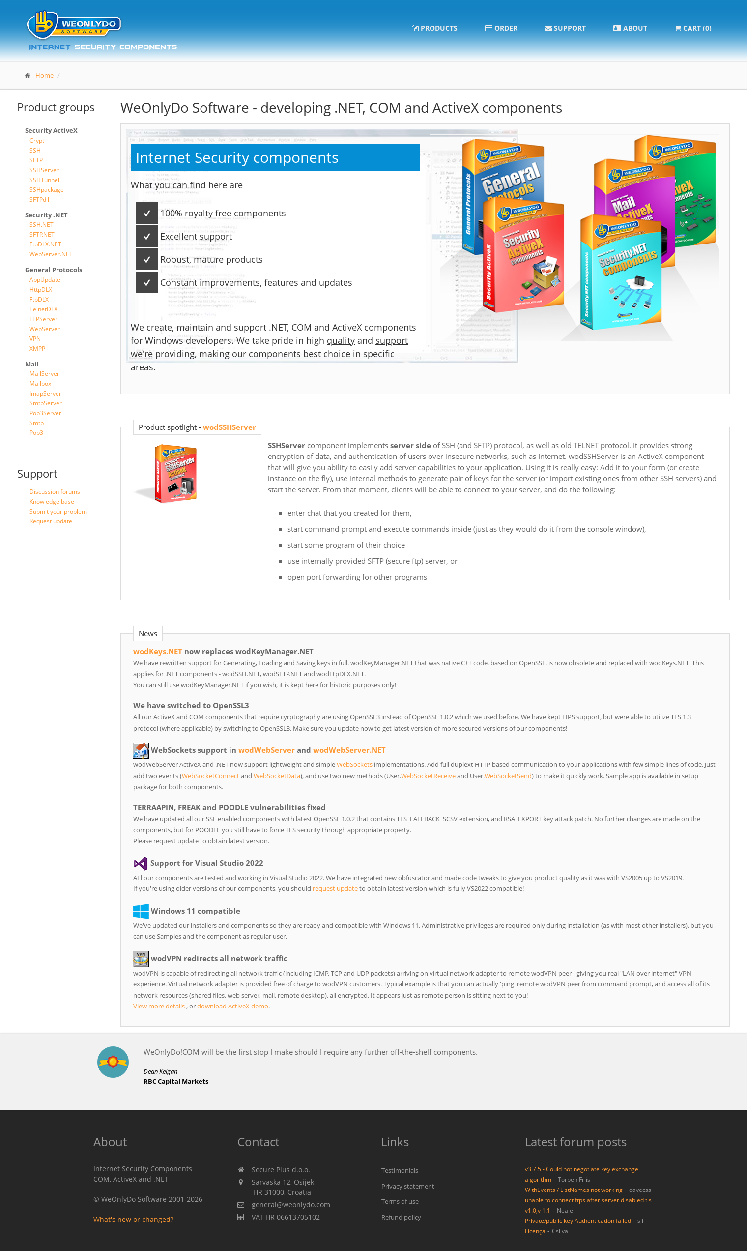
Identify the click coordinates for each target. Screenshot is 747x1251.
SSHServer (44, 170)
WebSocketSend (508, 775)
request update (335, 888)
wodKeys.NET (157, 651)
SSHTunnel (44, 180)
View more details (159, 1006)
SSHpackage (46, 189)
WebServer (44, 329)
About (630, 27)
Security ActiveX (51, 130)
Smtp (36, 423)
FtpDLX (39, 299)
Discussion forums (54, 492)
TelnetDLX (43, 309)
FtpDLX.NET (45, 244)
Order (501, 27)
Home (44, 75)
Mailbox (40, 383)
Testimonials (399, 1170)
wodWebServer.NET (349, 750)
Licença (535, 1231)
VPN (35, 339)
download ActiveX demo (232, 1006)
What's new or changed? (133, 1219)
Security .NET (46, 215)
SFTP (36, 160)
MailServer (44, 373)
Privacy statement (407, 1186)
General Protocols (53, 269)
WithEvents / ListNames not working (574, 1189)
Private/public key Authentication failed (578, 1220)
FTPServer (43, 319)
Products (435, 27)
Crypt (36, 140)
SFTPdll (39, 199)
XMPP (37, 348)
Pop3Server (45, 413)
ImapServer (45, 393)
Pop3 (36, 432)
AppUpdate (44, 279)
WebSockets (355, 764)
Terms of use (400, 1201)
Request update (50, 521)
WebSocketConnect (210, 775)
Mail (32, 364)
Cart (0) (693, 27)
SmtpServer (45, 403)
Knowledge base (51, 501)
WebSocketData (277, 775)
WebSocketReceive (428, 775)
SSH (35, 150)
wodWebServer (266, 750)
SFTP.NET (42, 234)
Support (565, 27)
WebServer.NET (51, 254)
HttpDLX (40, 289)
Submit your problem (58, 511)
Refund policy (401, 1217)
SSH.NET (41, 224)
